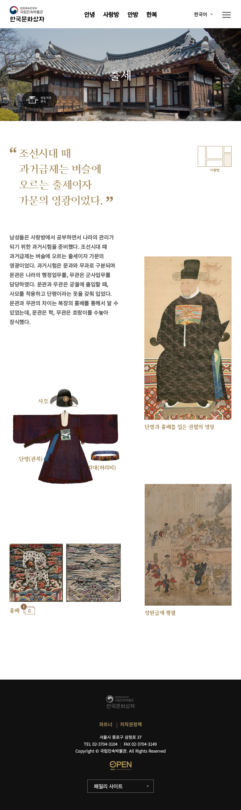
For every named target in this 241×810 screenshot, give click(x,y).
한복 (151, 14)
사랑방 (111, 14)
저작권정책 (131, 724)
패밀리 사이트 (108, 786)
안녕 (89, 14)
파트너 (105, 724)
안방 (132, 14)
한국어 (200, 14)
